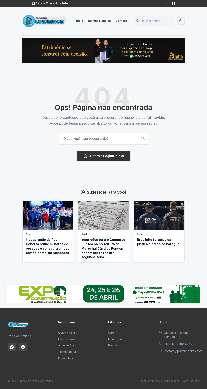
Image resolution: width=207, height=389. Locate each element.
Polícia (112, 345)
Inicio (79, 20)
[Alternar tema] (181, 21)
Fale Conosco (67, 339)
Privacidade (66, 358)
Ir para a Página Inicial (103, 156)
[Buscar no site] (143, 138)
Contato (121, 20)
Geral (111, 332)
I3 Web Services (189, 380)
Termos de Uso (68, 351)
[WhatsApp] (166, 3)
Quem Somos (67, 332)
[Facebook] (173, 3)
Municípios (115, 339)
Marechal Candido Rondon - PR (176, 334)
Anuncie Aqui (66, 345)
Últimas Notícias (99, 20)
